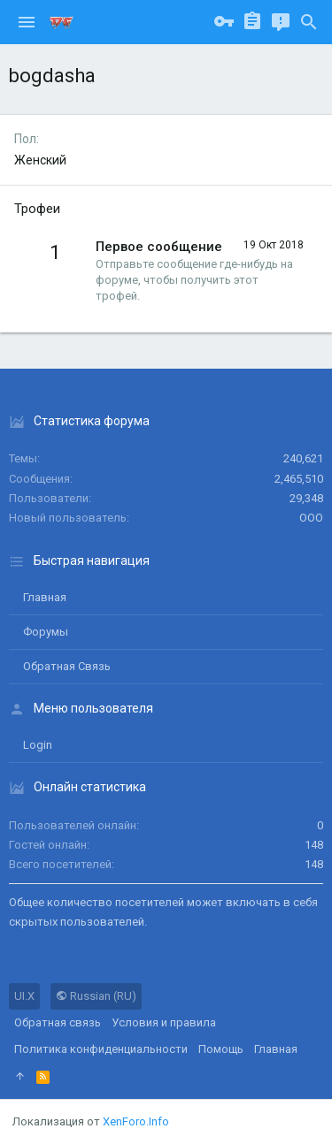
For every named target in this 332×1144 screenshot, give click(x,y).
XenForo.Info (136, 1121)
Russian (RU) (96, 996)
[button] (26, 22)
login (37, 744)
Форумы (45, 631)
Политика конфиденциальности (101, 1049)
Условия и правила (164, 1022)
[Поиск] (309, 22)
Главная (44, 597)
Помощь (220, 1049)
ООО (311, 517)
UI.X (24, 996)
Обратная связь (67, 666)
